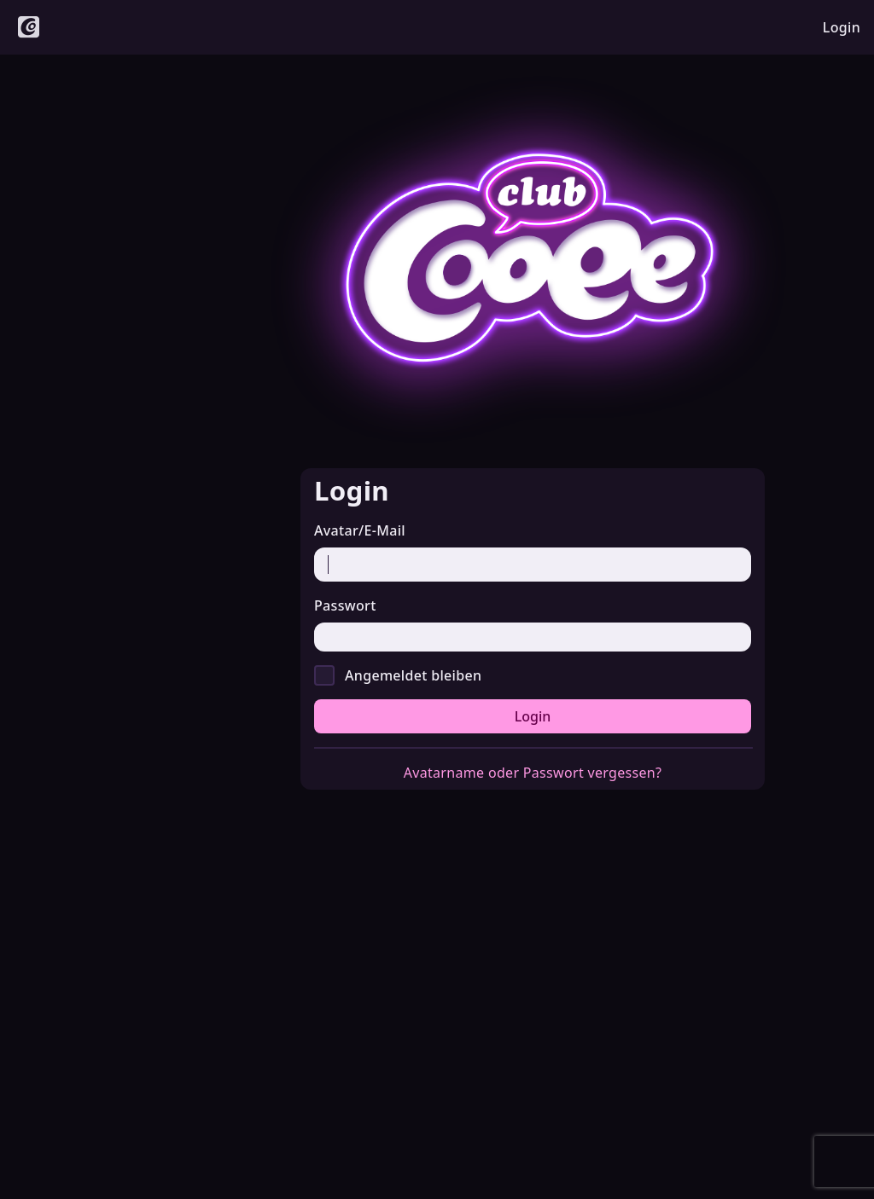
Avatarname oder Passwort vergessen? (533, 772)
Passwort (345, 605)
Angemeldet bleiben (413, 675)
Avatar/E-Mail (359, 530)
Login (533, 716)
